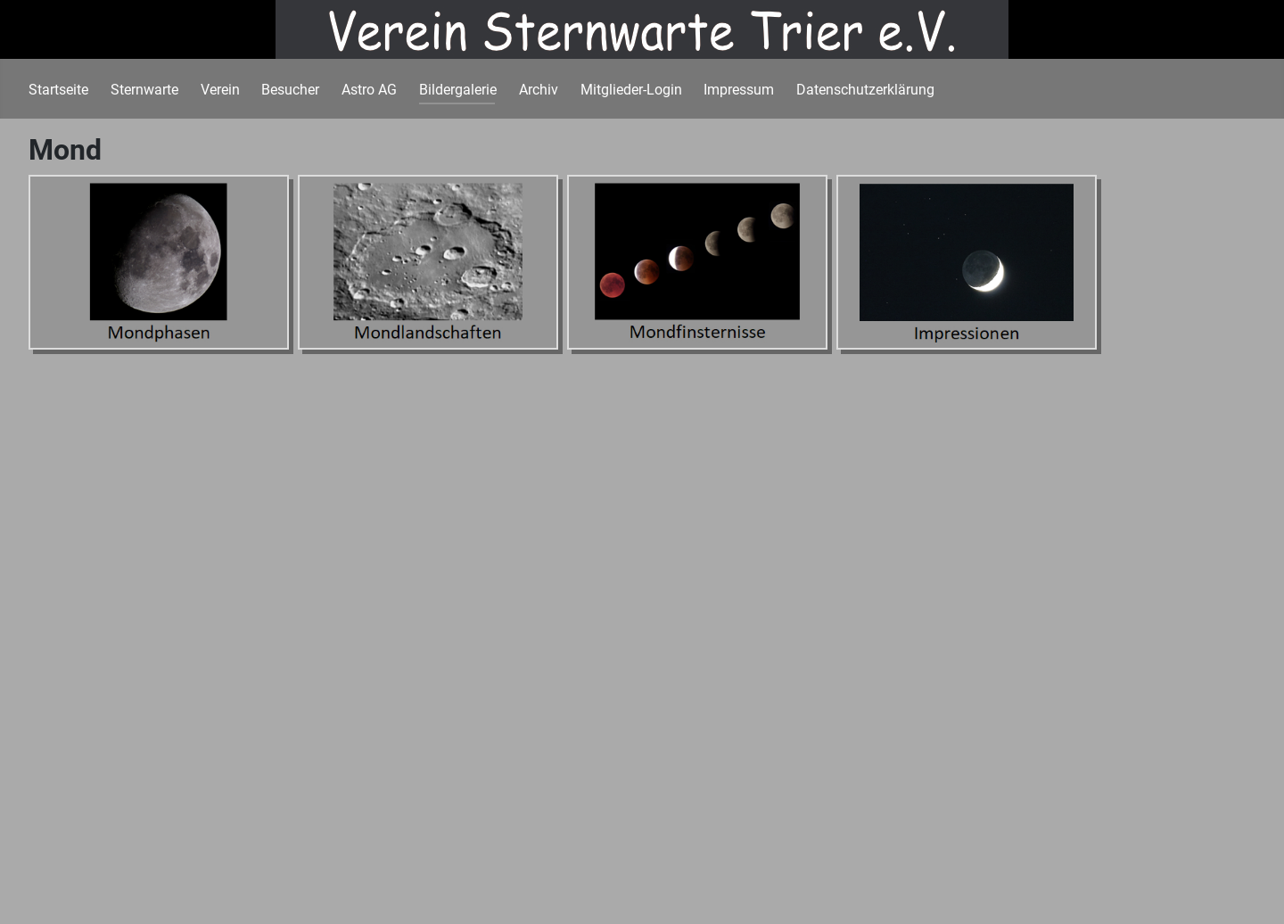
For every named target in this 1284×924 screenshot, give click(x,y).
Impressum (739, 89)
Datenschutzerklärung (865, 89)
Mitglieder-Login (631, 89)
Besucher (290, 89)
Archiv (538, 89)
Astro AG (369, 89)
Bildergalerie (458, 89)
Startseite (58, 89)
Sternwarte (144, 89)
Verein (220, 89)
